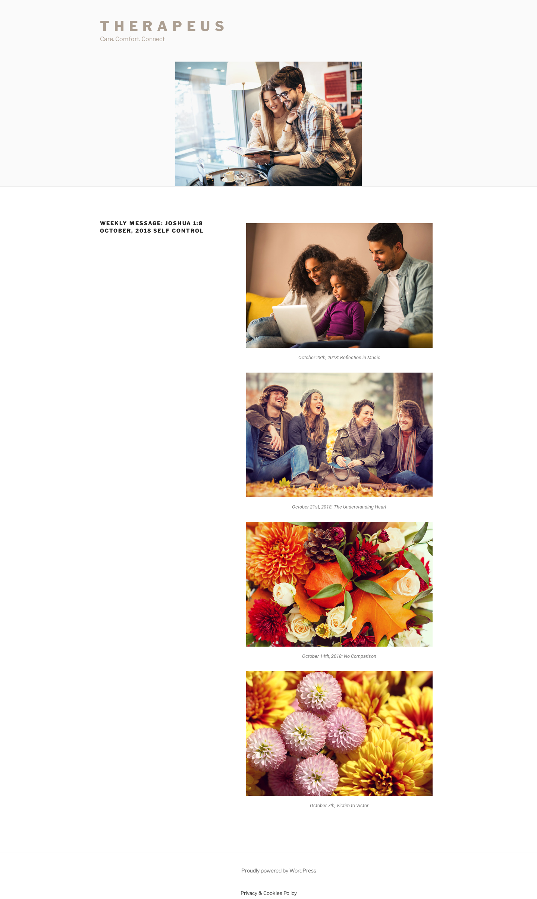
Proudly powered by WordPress (278, 870)
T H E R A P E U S (162, 26)
